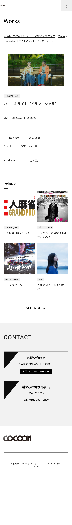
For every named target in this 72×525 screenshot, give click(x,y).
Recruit (11, 496)
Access (10, 487)
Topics (10, 462)
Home (10, 453)
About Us (12, 479)
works (10, 470)
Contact (12, 504)
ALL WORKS (36, 308)
